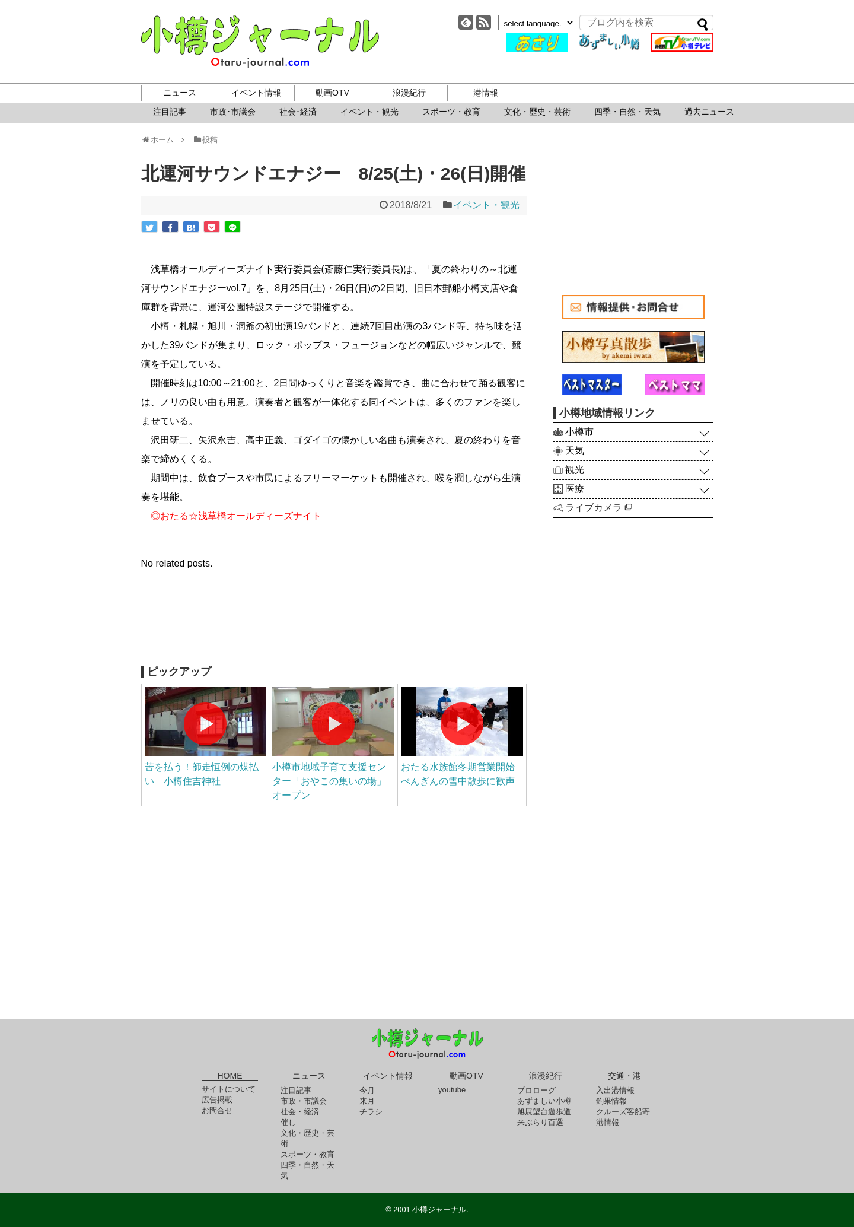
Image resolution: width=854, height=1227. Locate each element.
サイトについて (229, 1089)
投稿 (205, 139)
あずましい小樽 (544, 1100)
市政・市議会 (304, 1100)
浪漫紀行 (409, 92)
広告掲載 (217, 1099)
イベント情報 (256, 92)
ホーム (161, 139)
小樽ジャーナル (260, 41)
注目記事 (169, 111)
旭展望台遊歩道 (544, 1111)
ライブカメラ (598, 508)
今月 (367, 1090)
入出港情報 (615, 1090)
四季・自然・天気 (627, 111)
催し (288, 1122)
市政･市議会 (233, 111)
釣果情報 (611, 1100)
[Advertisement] (334, 624)
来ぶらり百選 (540, 1122)
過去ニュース (709, 111)
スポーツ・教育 (451, 111)
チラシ (371, 1111)
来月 (367, 1100)
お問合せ (217, 1110)
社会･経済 (298, 111)
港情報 (485, 92)
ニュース (179, 92)
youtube (452, 1089)
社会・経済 (300, 1111)
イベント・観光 (369, 111)
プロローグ (536, 1090)
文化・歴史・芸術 (537, 111)
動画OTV (332, 92)
